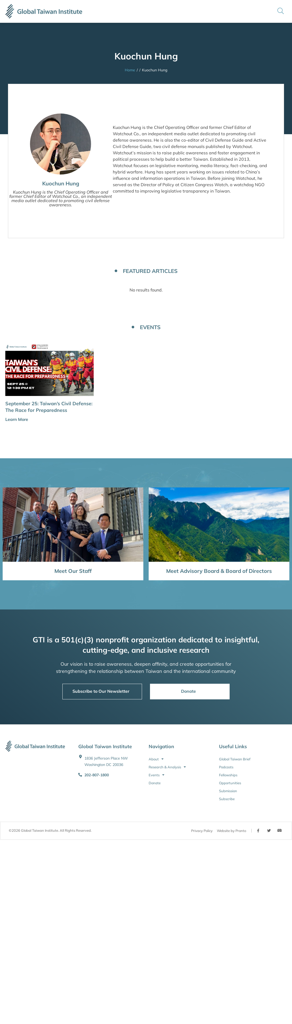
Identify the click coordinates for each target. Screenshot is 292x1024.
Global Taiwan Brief (234, 759)
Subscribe (227, 799)
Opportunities (230, 783)
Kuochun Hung (60, 183)
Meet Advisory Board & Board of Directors (219, 571)
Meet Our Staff (73, 571)
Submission (228, 791)
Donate (155, 783)
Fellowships (228, 775)
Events (156, 775)
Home (130, 70)
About (156, 759)
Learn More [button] (16, 419)
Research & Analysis (167, 767)
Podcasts (226, 767)
